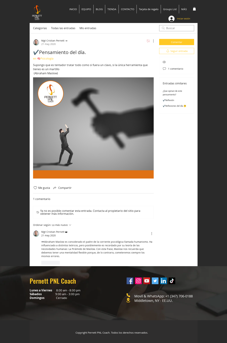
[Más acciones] (152, 41)
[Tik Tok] (172, 280)
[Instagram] (138, 280)
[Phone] (128, 295)
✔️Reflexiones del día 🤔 (174, 105)
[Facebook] (130, 280)
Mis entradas (87, 28)
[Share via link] (62, 188)
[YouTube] (146, 280)
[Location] (128, 300)
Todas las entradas (63, 28)
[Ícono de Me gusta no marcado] (35, 188)
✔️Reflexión (168, 100)
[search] (176, 28)
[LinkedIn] (163, 280)
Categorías (40, 28)
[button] (194, 8)
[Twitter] (155, 280)
